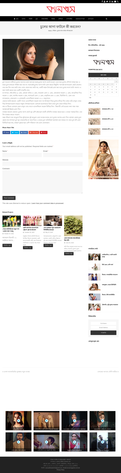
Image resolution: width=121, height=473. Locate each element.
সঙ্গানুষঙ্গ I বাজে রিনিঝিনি (109, 284)
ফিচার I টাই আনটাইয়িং (108, 294)
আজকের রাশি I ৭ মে (107, 109)
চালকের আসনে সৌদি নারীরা (108, 372)
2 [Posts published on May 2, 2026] (90, 84)
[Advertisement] (103, 214)
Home (50, 30)
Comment (6, 169)
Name (5, 151)
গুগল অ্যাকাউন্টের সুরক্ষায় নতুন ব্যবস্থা (16, 372)
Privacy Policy (60, 470)
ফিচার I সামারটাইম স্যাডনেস (110, 274)
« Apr (90, 97)
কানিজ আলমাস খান (65, 461)
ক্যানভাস (68, 459)
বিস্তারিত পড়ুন (7, 245)
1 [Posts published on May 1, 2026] (116, 81)
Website (5, 160)
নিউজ (54, 30)
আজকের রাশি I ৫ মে (107, 129)
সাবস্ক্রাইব (103, 332)
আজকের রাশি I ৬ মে (107, 119)
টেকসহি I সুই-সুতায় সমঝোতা (110, 304)
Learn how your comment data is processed (47, 203)
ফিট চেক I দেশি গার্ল (107, 264)
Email (45, 151)
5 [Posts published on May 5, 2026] (103, 84)
